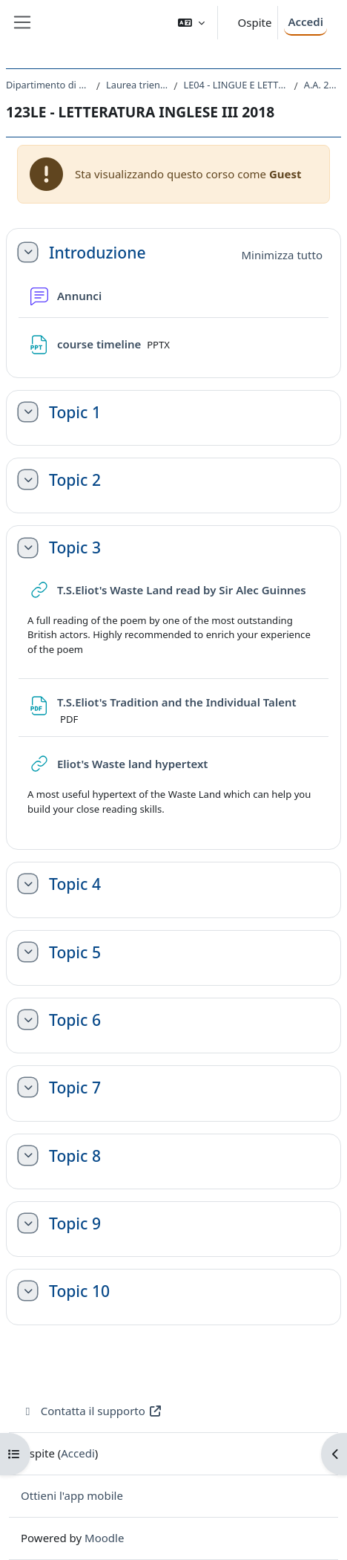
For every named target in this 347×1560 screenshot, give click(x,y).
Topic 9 (75, 1223)
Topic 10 (79, 1290)
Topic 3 (75, 547)
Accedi (305, 21)
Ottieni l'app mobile (72, 1495)
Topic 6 (75, 1019)
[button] (191, 22)
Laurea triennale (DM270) (137, 84)
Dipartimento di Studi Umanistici (48, 84)
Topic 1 (75, 412)
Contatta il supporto (91, 1410)
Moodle (104, 1537)
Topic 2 (75, 479)
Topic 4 (75, 883)
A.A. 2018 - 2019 (322, 84)
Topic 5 (75, 952)
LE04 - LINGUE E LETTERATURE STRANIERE (235, 84)
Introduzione (97, 252)
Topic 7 (75, 1087)
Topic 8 (75, 1155)
